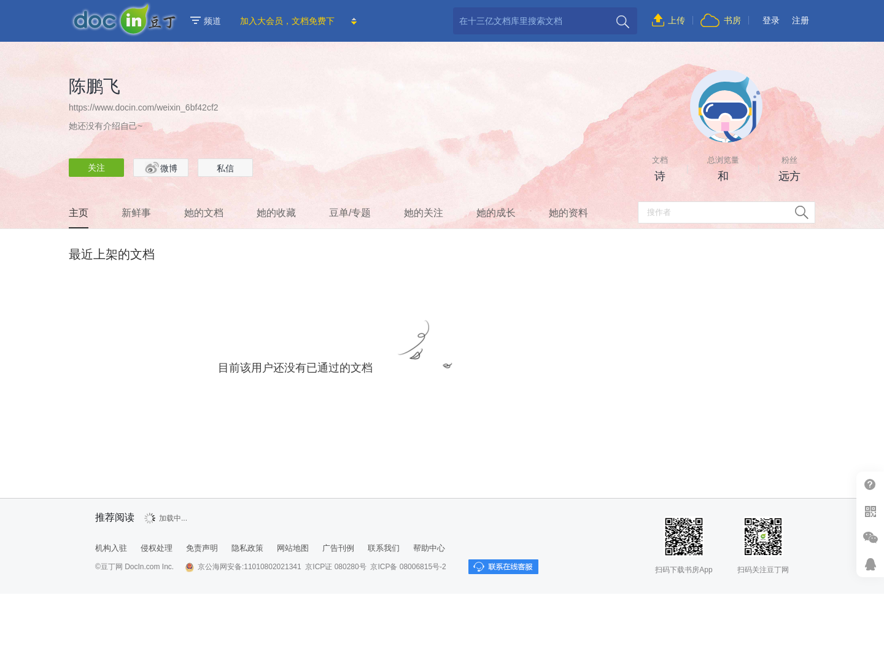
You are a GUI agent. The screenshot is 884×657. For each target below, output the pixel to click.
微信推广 (870, 537)
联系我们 (384, 548)
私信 (225, 168)
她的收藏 (276, 213)
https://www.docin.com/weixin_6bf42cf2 (144, 107)
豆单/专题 (350, 213)
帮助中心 (870, 485)
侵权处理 (157, 548)
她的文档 (203, 213)
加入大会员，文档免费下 (287, 21)
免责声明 (202, 548)
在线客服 (870, 564)
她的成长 (496, 213)
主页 (78, 213)
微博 (161, 167)
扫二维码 (870, 511)
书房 (732, 20)
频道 (205, 21)
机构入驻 (111, 548)
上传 (676, 20)
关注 (96, 168)
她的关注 (423, 213)
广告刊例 (338, 548)
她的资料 (568, 213)
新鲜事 (136, 213)
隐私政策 (247, 548)
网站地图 (293, 548)
